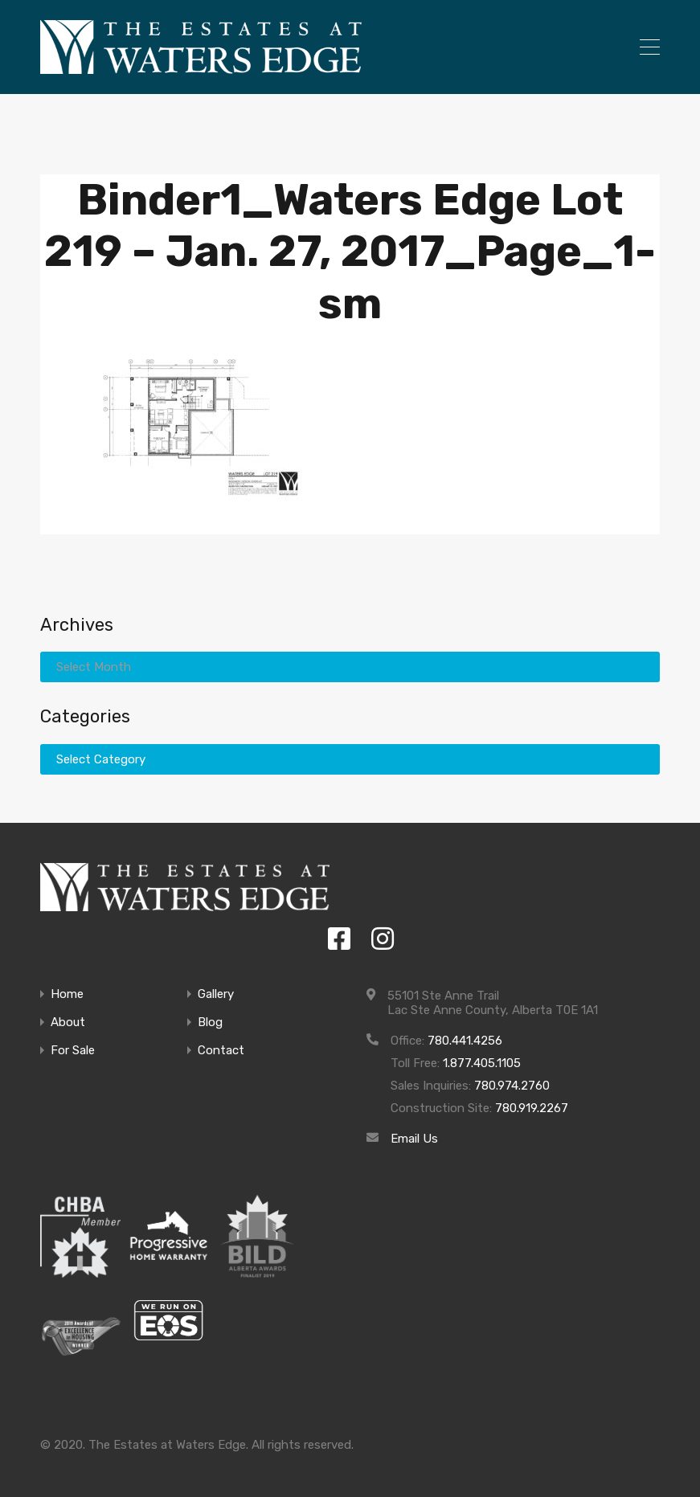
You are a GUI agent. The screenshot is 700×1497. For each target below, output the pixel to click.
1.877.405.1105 (482, 1063)
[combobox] (350, 759)
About (68, 1022)
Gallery (216, 994)
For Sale (73, 1051)
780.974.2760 (512, 1085)
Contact (221, 1051)
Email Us (414, 1138)
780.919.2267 (531, 1108)
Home (67, 994)
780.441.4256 (465, 1040)
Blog (210, 1022)
